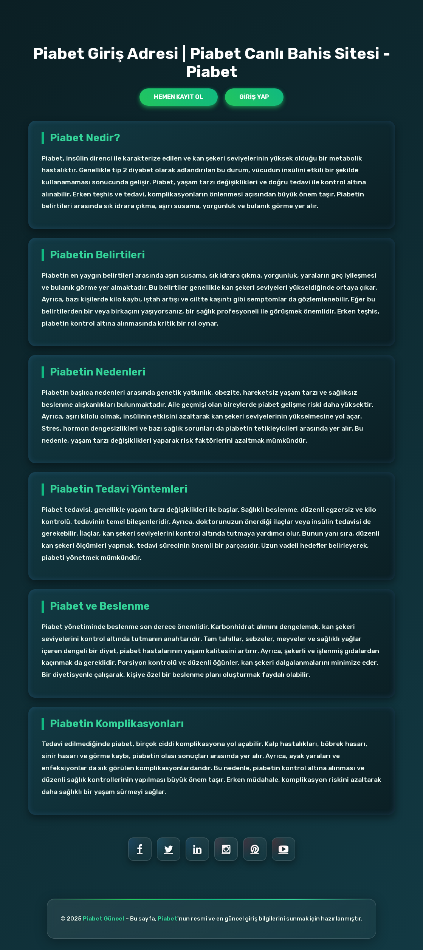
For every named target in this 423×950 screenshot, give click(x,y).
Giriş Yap (254, 96)
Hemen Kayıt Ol (178, 96)
